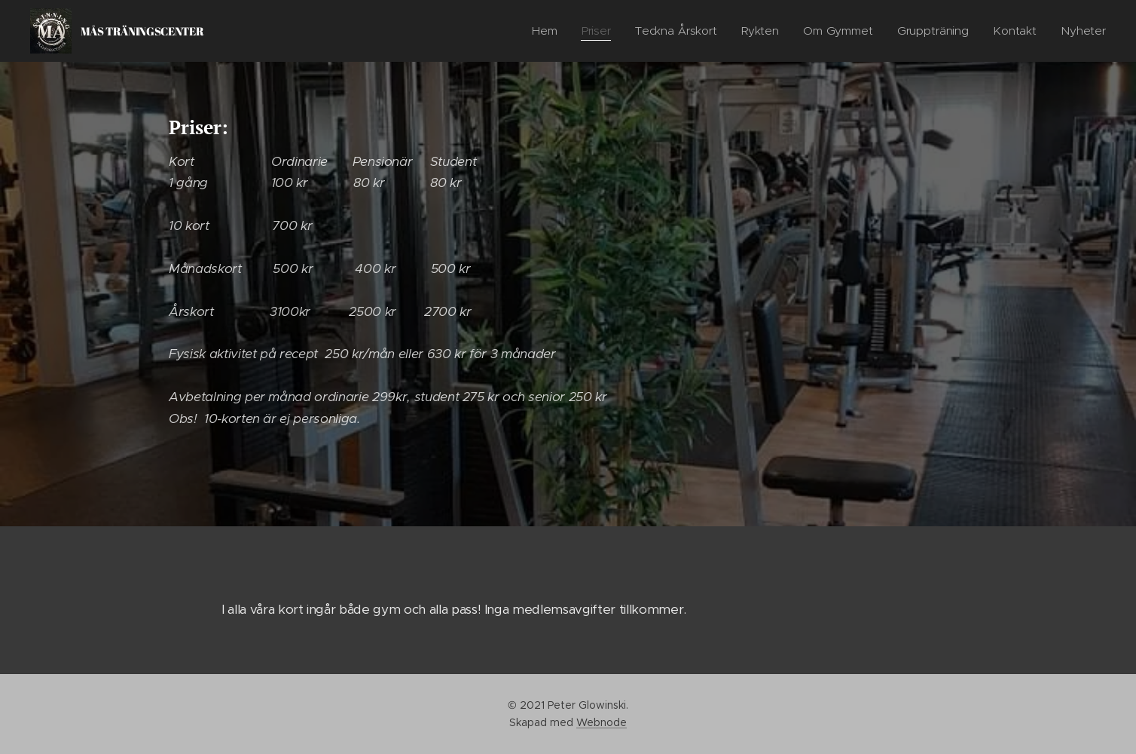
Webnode (601, 722)
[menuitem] (545, 31)
